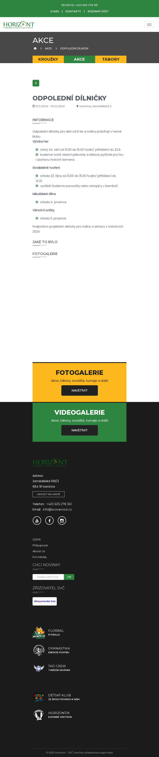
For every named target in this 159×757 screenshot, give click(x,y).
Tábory (111, 59)
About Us (39, 551)
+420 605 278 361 (86, 5)
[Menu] (149, 24)
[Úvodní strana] (35, 48)
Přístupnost (40, 545)
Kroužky (48, 59)
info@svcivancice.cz (57, 509)
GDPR (37, 539)
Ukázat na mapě (48, 494)
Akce (48, 48)
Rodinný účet (98, 11)
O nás (54, 11)
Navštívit (80, 390)
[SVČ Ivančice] (18, 24)
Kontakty (73, 11)
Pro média (40, 557)
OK (69, 576)
